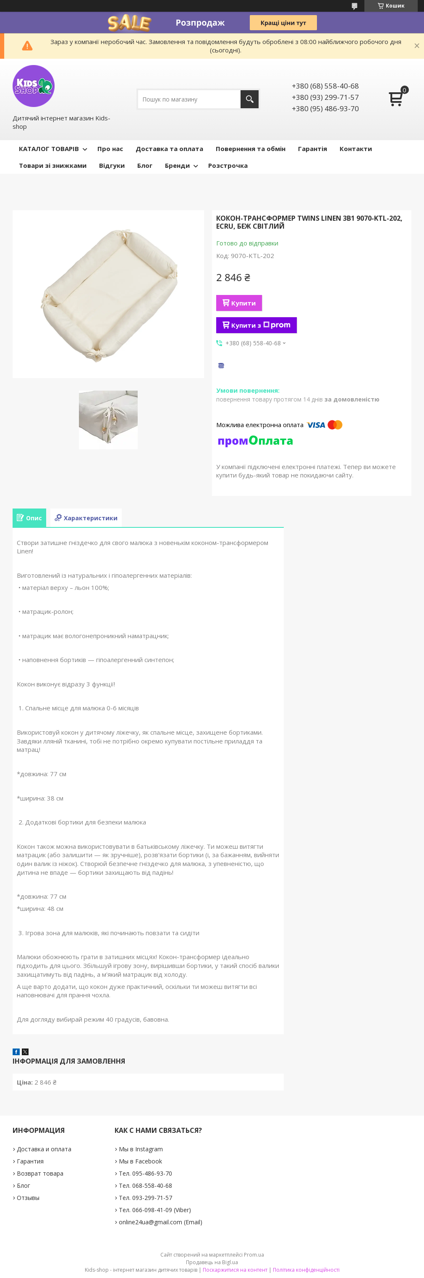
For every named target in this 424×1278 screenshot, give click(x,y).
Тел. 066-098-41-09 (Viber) (155, 1210)
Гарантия (30, 1161)
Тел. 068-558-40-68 (145, 1185)
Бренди (177, 165)
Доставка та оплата (169, 148)
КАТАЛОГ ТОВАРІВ (49, 148)
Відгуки (112, 165)
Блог (144, 165)
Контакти (356, 148)
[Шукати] (250, 99)
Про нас (110, 148)
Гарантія (312, 148)
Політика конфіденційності (306, 1269)
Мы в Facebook (140, 1161)
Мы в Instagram (141, 1149)
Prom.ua (254, 1254)
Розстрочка (228, 165)
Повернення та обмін (250, 148)
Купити (243, 303)
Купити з (261, 325)
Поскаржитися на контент (235, 1269)
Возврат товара (40, 1173)
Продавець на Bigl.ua (212, 1262)
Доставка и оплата (44, 1149)
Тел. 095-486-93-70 (145, 1173)
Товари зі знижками (52, 165)
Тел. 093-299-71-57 (145, 1198)
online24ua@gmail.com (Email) (160, 1222)
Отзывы (28, 1198)
